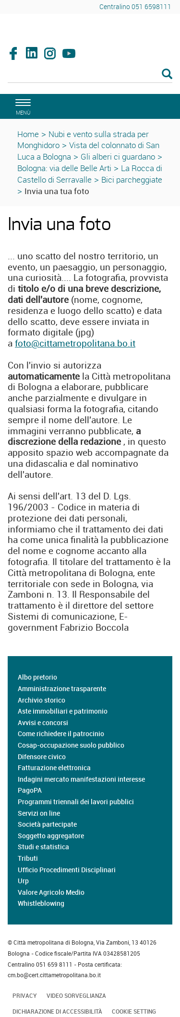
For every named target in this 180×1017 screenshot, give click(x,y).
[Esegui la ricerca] (167, 74)
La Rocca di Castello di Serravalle (89, 173)
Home (28, 133)
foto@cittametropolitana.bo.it (75, 343)
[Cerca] (90, 75)
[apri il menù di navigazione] (22, 105)
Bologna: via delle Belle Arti (64, 167)
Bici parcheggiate (131, 179)
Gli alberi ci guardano (118, 156)
